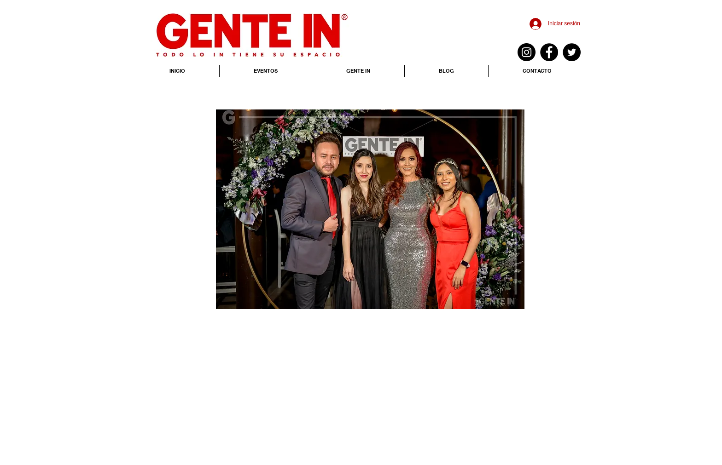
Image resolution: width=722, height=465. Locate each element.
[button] (370, 209)
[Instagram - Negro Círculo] (527, 52)
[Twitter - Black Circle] (572, 52)
